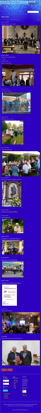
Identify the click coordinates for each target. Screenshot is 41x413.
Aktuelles (10, 1)
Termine (32, 1)
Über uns (17, 1)
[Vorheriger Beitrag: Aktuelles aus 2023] (4, 370)
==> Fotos (3, 59)
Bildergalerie (24, 1)
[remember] (3, 386)
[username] (7, 381)
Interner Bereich (24, 3)
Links (10, 3)
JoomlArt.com (34, 404)
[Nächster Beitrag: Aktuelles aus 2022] (10, 370)
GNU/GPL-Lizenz (21, 405)
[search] (33, 12)
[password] (7, 384)
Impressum (17, 3)
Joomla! (9, 405)
